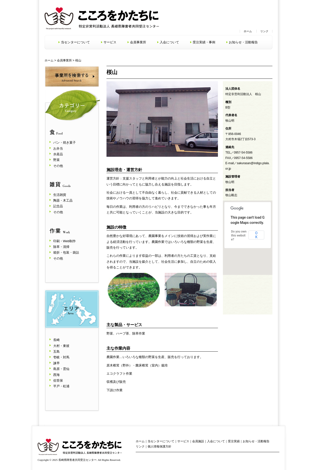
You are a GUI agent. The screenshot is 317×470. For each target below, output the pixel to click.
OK (256, 235)
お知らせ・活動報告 (243, 42)
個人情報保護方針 (159, 446)
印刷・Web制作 (64, 241)
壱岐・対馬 (61, 357)
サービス (110, 42)
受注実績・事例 (204, 42)
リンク (264, 31)
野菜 (56, 160)
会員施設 (198, 441)
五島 (56, 351)
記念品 (58, 206)
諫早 (56, 363)
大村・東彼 (61, 346)
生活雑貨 (59, 195)
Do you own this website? (238, 235)
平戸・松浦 (61, 386)
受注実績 (234, 441)
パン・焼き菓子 (64, 142)
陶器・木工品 (63, 200)
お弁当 (58, 148)
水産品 (58, 154)
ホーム (248, 31)
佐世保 (58, 380)
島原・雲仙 (61, 369)
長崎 (56, 340)
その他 (58, 166)
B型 (227, 107)
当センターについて (75, 42)
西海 (56, 375)
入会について (169, 42)
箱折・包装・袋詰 (66, 252)
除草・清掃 (61, 247)
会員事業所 (138, 42)
